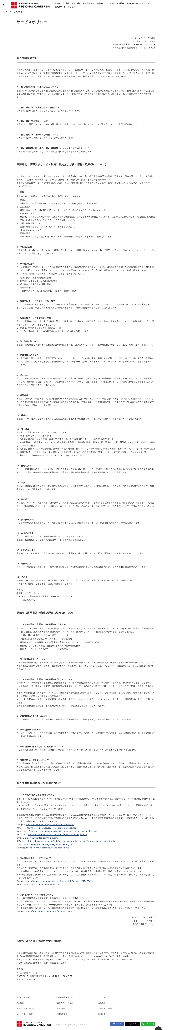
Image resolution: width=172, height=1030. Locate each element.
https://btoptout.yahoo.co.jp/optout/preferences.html (51, 828)
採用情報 (101, 1014)
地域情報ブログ (63, 1014)
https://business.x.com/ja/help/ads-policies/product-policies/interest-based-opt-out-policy (72, 841)
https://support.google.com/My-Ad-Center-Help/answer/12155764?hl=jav (61, 881)
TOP (6, 12)
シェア (118, 1024)
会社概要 (101, 1003)
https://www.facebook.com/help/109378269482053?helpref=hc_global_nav (60, 831)
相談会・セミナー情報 (92, 3)
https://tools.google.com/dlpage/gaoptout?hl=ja (49, 911)
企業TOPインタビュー (65, 7)
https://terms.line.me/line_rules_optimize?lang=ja (47, 844)
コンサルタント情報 (115, 3)
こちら (28, 600)
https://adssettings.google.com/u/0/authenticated (50, 824)
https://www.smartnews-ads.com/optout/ (49, 848)
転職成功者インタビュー (138, 3)
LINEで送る (150, 1024)
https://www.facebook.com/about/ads (41, 884)
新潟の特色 (61, 1008)
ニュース (101, 997)
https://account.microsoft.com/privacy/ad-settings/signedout (57, 834)
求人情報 (76, 3)
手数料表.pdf (118, 419)
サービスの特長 (62, 3)
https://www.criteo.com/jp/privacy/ (41, 838)
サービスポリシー (105, 1008)
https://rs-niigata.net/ (30, 230)
